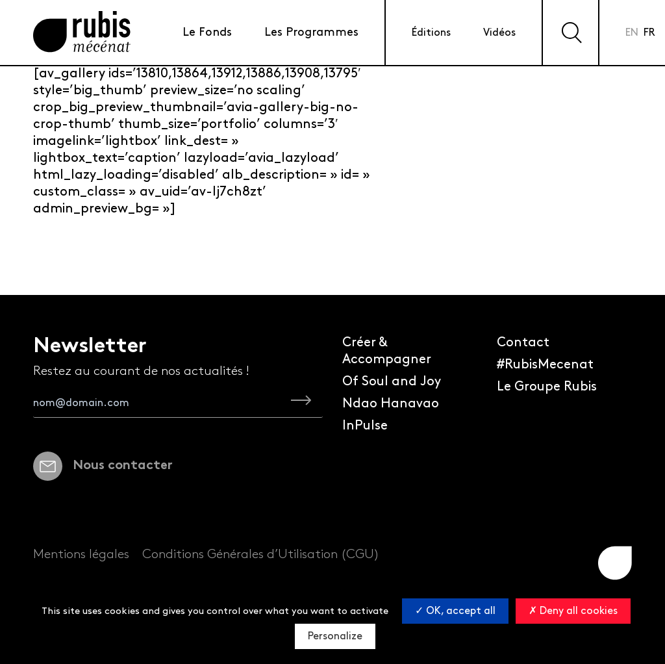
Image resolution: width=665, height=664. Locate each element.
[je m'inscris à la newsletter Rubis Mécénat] (301, 403)
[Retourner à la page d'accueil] (82, 33)
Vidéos (499, 33)
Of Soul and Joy (391, 381)
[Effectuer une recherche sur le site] (570, 32)
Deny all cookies (573, 611)
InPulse (365, 425)
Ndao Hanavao (390, 403)
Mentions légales (81, 554)
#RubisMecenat (545, 364)
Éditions (431, 33)
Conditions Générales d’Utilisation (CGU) (260, 554)
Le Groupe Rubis (547, 386)
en (631, 33)
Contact (523, 342)
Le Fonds (207, 32)
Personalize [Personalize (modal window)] (335, 636)
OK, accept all (455, 611)
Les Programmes (311, 32)
